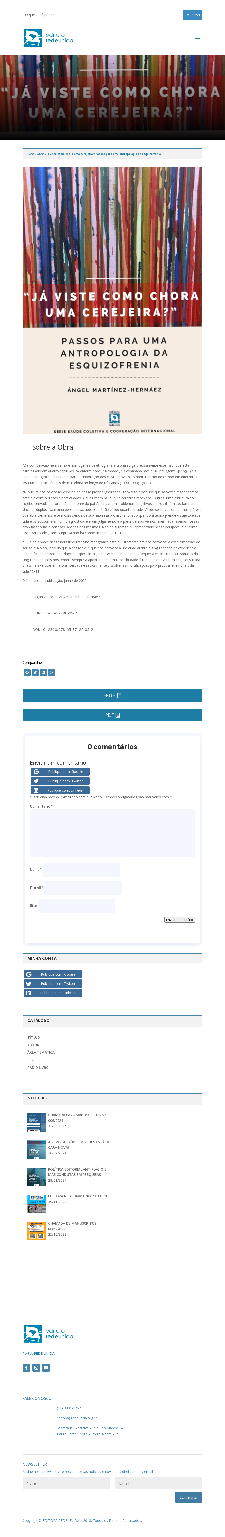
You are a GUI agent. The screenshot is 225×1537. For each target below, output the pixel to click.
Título (33, 1037)
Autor (33, 1045)
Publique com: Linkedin (58, 790)
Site (33, 906)
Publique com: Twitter (57, 781)
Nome (36, 870)
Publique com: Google (57, 772)
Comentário (41, 807)
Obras (40, 154)
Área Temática (41, 1052)
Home (30, 154)
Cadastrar (189, 1497)
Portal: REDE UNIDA (39, 1353)
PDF (109, 715)
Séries (32, 1060)
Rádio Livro (38, 1067)
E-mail (36, 888)
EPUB (109, 695)
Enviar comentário (179, 919)
